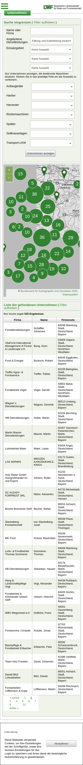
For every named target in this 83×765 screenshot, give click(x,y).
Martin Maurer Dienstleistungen (15, 434)
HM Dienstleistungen (17, 417)
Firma (17, 319)
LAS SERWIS (13, 461)
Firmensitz (68, 319)
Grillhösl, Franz (42, 612)
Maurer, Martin (42, 433)
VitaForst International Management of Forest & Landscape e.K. (18, 346)
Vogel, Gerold (42, 389)
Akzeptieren (61, 743)
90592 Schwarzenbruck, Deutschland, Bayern (68, 647)
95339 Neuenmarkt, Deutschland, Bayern (65, 538)
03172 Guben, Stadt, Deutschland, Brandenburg (66, 462)
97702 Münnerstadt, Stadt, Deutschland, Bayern (65, 630)
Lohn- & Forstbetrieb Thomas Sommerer (17, 553)
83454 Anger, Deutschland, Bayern (65, 448)
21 (24, 704)
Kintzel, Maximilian (44, 538)
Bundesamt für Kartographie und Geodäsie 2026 (49, 291)
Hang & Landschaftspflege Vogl (15, 583)
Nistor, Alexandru (44, 494)
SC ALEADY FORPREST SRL (15, 494)
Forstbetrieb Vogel (15, 389)
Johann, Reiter (42, 477)
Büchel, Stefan (42, 508)
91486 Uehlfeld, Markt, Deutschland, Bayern (67, 661)
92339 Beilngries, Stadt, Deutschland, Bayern (68, 374)
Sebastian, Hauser (44, 568)
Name (43, 319)
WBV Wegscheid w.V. (17, 612)
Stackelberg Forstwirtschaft (13, 523)
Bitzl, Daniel (40, 676)
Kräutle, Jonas (42, 630)
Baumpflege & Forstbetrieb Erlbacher (18, 647)
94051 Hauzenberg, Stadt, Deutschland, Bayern (65, 612)
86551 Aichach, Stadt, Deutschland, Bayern (67, 509)
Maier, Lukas (41, 448)
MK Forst (10, 538)
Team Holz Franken (16, 661)
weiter (14, 708)
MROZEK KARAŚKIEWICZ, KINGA (44, 461)
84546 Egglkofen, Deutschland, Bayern (68, 360)
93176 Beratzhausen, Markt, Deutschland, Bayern (66, 568)
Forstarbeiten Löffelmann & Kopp (16, 689)
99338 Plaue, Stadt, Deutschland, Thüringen (65, 523)
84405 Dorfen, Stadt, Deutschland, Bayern (66, 597)
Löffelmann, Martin (44, 689)
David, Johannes (43, 661)
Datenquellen (70, 294)
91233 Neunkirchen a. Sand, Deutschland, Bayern (67, 478)
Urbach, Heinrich (43, 596)
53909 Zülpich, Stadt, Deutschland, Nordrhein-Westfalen (66, 346)
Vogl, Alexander (43, 583)
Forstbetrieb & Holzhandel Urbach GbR (16, 596)
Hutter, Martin (42, 417)
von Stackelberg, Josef (43, 523)
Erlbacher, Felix (43, 646)
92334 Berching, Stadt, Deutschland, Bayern (67, 418)
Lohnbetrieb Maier (15, 448)
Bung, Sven (40, 345)
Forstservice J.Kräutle (17, 630)
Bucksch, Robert (43, 360)
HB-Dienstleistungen (17, 568)
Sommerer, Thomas (40, 553)
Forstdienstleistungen (17, 329)
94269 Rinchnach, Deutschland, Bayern (68, 689)
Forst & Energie (14, 360)
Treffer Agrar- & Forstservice (14, 374)
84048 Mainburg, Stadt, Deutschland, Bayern (68, 330)
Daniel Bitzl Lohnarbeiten (12, 676)
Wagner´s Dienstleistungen (15, 405)
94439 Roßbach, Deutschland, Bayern (68, 583)
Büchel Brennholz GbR (18, 508)
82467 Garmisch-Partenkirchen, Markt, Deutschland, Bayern (68, 434)
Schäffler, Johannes (39, 330)
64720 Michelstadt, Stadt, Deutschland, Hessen (69, 494)
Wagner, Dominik (44, 404)
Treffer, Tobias (42, 373)
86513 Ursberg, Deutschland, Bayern (67, 404)
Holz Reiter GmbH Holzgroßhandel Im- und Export (16, 477)
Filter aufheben (45, 22)
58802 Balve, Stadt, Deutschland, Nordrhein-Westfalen (65, 390)
